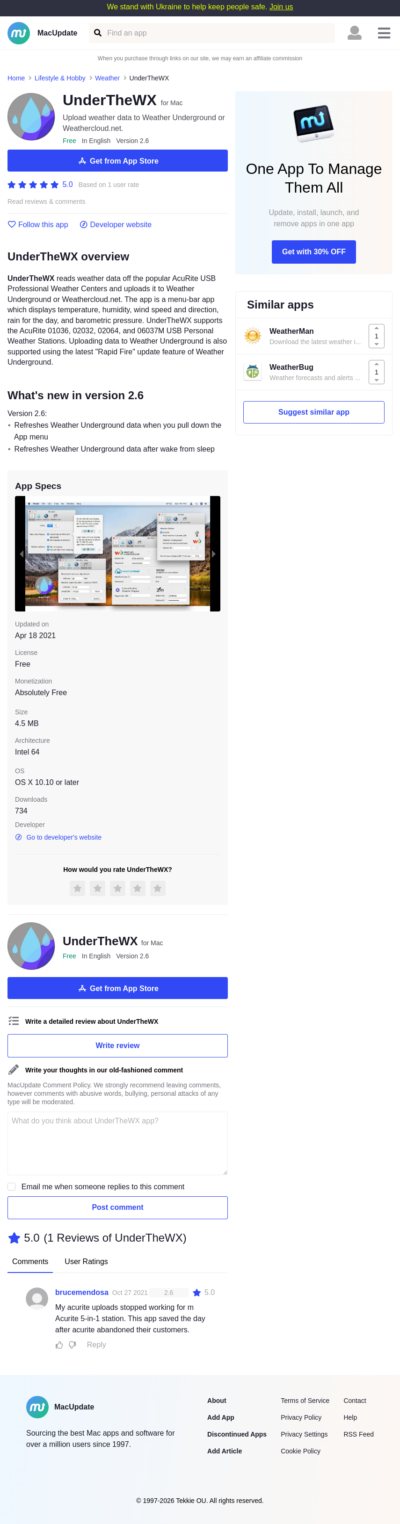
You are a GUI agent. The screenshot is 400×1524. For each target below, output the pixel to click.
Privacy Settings (304, 1434)
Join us (281, 7)
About (216, 1400)
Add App (220, 1417)
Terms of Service (305, 1400)
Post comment (117, 1207)
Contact (354, 1400)
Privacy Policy (301, 1417)
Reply (96, 1345)
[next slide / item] (213, 553)
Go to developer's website (58, 837)
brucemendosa (82, 1292)
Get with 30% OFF (314, 252)
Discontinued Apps (237, 1434)
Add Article (224, 1451)
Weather (107, 78)
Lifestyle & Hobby (60, 78)
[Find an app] (97, 33)
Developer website (116, 225)
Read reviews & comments (46, 202)
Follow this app (37, 225)
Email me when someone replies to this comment (103, 1187)
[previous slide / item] (21, 553)
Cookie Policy (300, 1451)
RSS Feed (358, 1434)
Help (350, 1417)
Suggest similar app (313, 412)
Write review (118, 1045)
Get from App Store (118, 160)
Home (16, 78)
